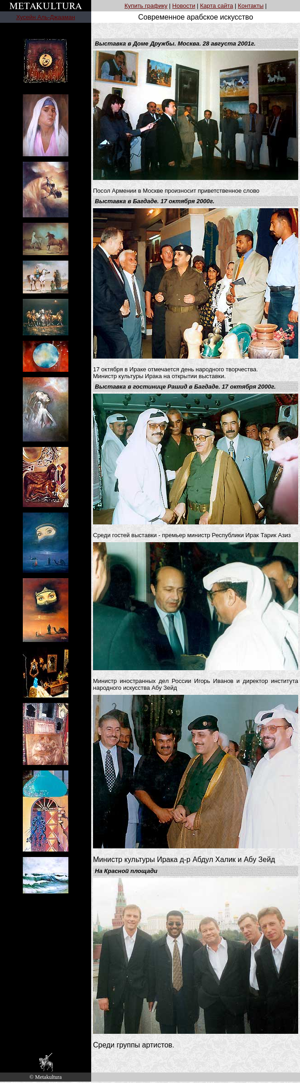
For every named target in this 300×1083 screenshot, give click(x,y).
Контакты (251, 5)
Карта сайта (216, 5)
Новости (183, 5)
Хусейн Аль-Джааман (45, 17)
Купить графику (145, 5)
